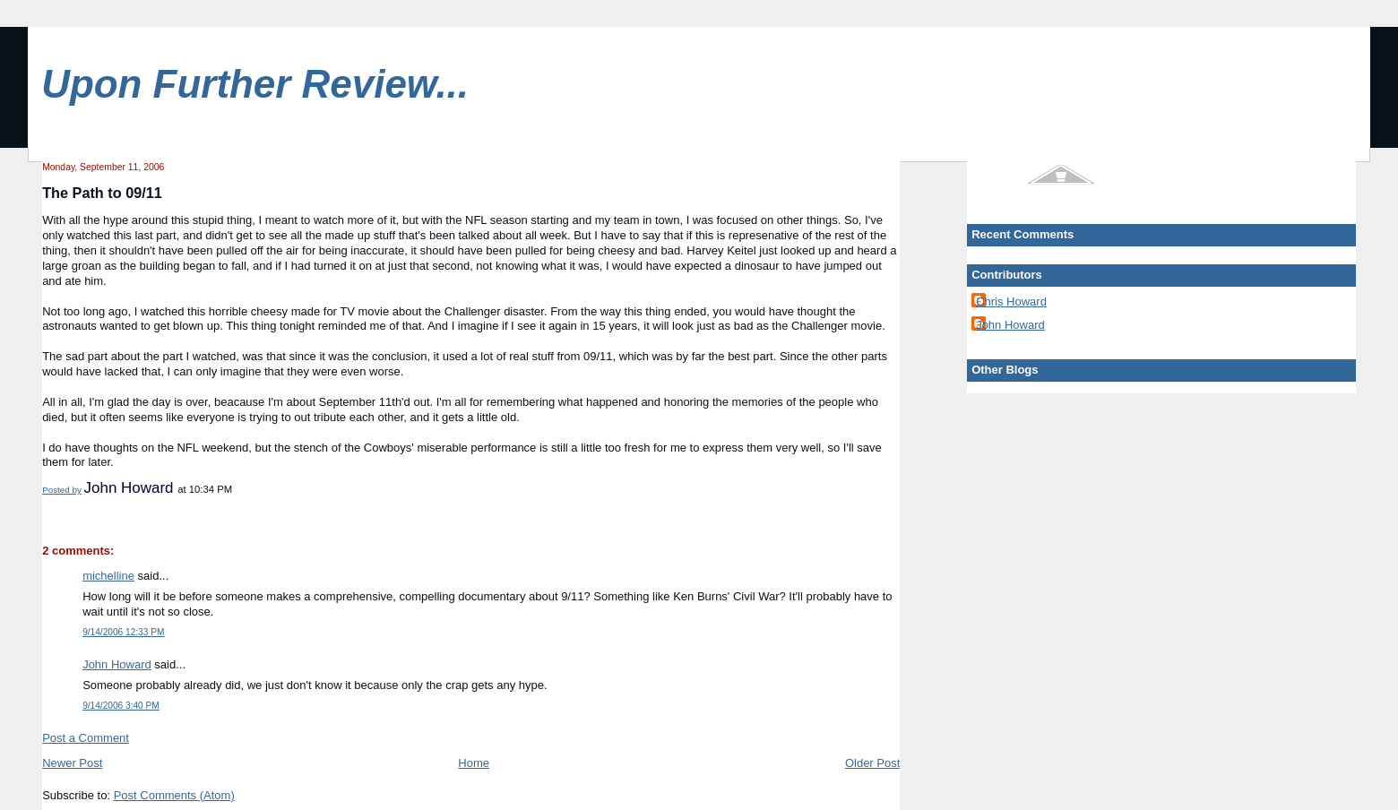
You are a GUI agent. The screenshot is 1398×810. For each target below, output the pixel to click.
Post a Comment (85, 738)
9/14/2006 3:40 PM (121, 706)
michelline (108, 575)
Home (473, 763)
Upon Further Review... (255, 84)
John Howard (116, 664)
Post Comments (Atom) (174, 795)
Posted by (62, 490)
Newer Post (72, 763)
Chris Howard (1011, 301)
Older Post (872, 763)
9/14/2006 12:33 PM (123, 632)
